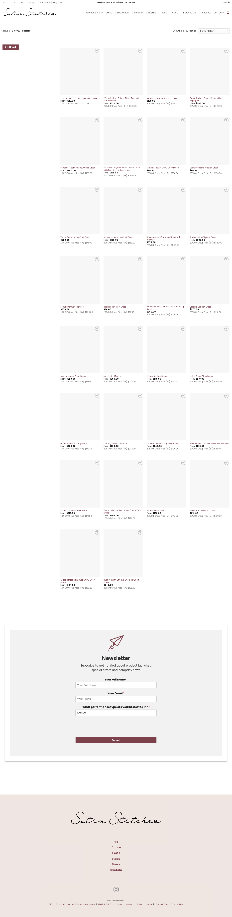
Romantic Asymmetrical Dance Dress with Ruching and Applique (122, 168)
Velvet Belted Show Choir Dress (75, 237)
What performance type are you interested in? (116, 707)
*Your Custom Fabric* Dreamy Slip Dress (80, 98)
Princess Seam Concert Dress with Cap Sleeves (165, 308)
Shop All (206, 13)
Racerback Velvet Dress (115, 307)
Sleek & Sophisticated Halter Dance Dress (210, 443)
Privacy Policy (177, 904)
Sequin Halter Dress (156, 510)
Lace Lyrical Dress (112, 376)
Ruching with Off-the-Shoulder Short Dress (121, 581)
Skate (176, 12)
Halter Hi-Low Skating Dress (73, 443)
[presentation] (100, 731)
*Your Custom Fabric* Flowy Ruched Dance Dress (121, 99)
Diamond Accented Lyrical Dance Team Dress (123, 511)
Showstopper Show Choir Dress (118, 237)
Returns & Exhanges (86, 904)
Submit (116, 740)
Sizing (31, 2)
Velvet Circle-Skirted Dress (202, 510)
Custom (219, 12)
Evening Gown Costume (115, 443)
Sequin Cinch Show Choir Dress (162, 98)
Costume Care (44, 2)
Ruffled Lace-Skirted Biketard (74, 510)
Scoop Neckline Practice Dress (204, 168)
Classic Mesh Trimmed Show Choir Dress (77, 581)
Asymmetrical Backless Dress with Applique (164, 238)
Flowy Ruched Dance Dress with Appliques (205, 99)
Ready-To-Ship (191, 12)
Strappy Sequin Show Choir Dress (163, 168)
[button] (226, 2)
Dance (110, 12)
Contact (14, 2)
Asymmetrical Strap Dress (73, 376)
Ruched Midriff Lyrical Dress (203, 237)
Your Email (116, 693)
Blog (55, 2)
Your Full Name (116, 679)
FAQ (61, 2)
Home (5, 31)
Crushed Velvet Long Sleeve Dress (163, 443)
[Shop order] (214, 31)
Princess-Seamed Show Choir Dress (77, 168)
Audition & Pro (94, 12)
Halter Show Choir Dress (201, 376)
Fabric (23, 2)
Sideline (153, 12)
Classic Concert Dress (200, 307)
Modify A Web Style (106, 904)
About (5, 2)
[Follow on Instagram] (115, 890)
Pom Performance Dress (72, 307)
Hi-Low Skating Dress (157, 376)
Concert (139, 12)
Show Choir (124, 12)
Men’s (165, 12)
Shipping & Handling (65, 904)
